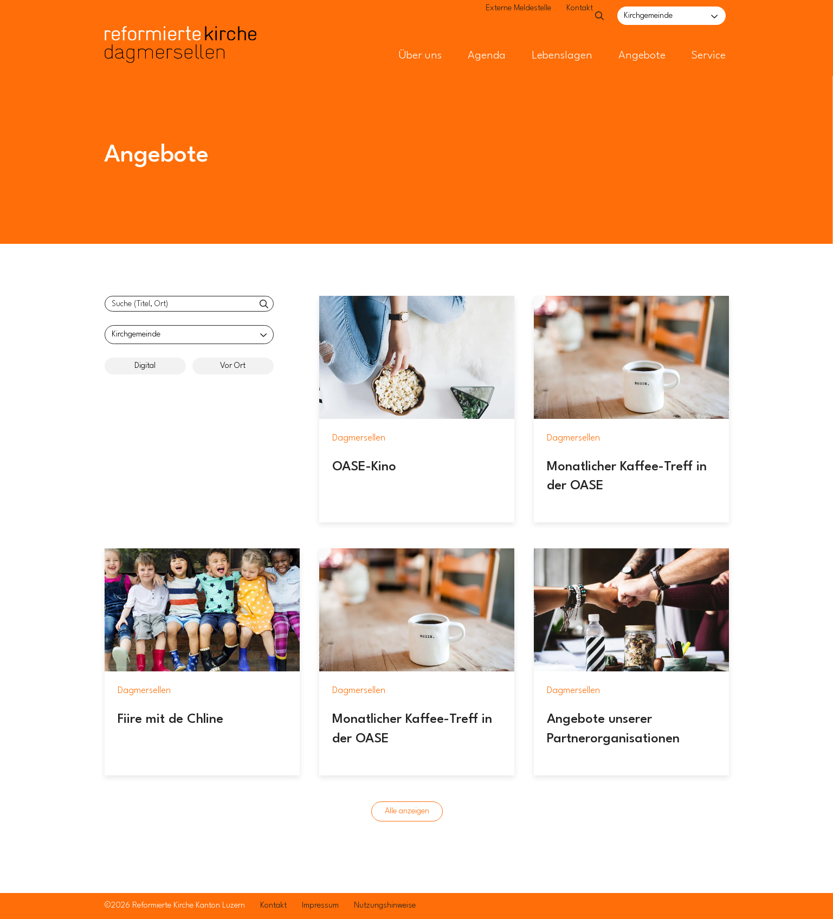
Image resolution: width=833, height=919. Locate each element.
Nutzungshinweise (385, 906)
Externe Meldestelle (494, 16)
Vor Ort (233, 366)
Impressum (320, 906)
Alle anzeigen (407, 811)
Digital (145, 366)
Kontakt (555, 16)
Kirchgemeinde (648, 16)
